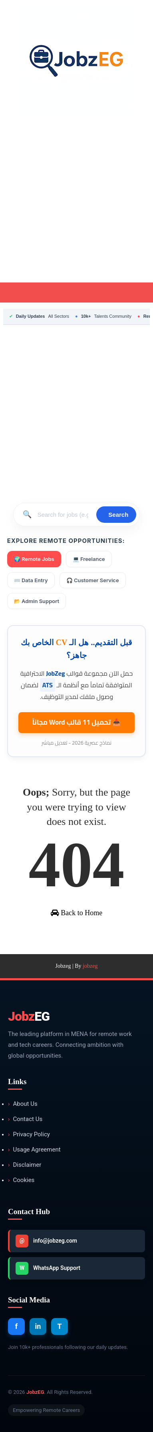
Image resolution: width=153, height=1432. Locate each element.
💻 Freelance (89, 559)
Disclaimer (24, 1165)
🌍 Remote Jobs (34, 559)
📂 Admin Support (37, 601)
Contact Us (25, 1119)
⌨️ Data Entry (31, 580)
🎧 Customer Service (92, 580)
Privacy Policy (29, 1134)
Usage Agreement (34, 1150)
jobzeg (90, 966)
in (38, 1326)
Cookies (21, 1180)
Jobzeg (63, 966)
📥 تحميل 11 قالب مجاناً (76, 722)
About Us (23, 1104)
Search (118, 514)
